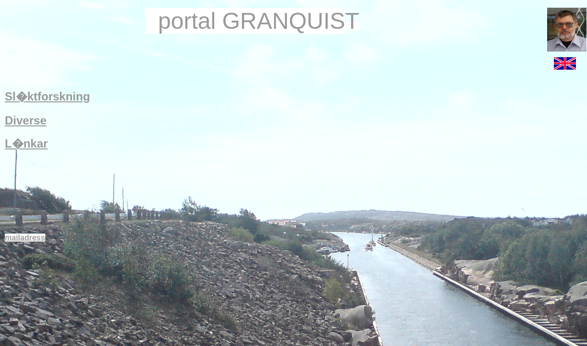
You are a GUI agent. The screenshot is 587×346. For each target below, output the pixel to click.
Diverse (26, 120)
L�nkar (26, 143)
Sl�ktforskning (47, 96)
